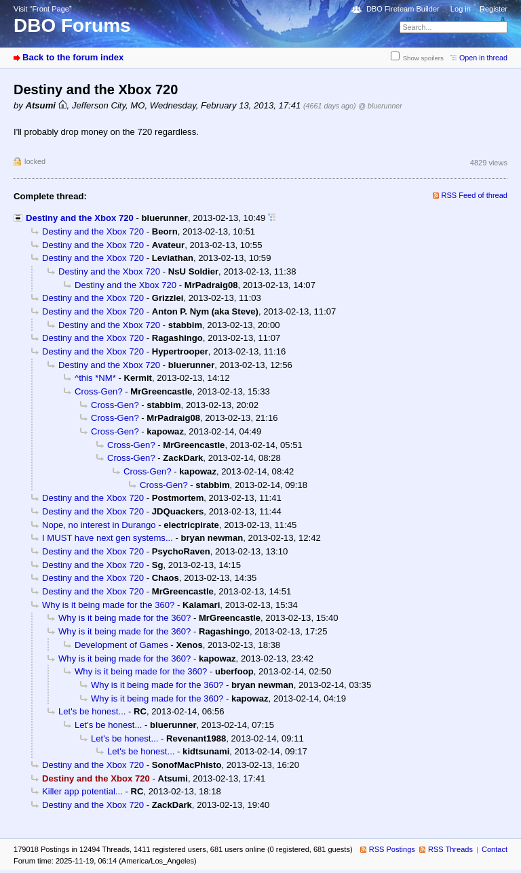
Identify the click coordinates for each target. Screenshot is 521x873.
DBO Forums (72, 25)
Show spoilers (423, 58)
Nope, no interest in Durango (99, 525)
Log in (460, 9)
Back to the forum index (72, 57)
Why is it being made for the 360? (108, 605)
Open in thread (483, 58)
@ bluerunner (380, 106)
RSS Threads (450, 849)
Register (493, 9)
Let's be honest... (92, 711)
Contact (494, 849)
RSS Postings (392, 849)
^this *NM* (95, 378)
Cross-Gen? (99, 391)
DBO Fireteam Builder (403, 9)
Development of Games (121, 645)
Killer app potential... (82, 791)
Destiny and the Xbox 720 (80, 218)
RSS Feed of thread (475, 195)
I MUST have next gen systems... (107, 538)
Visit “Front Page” (43, 9)
